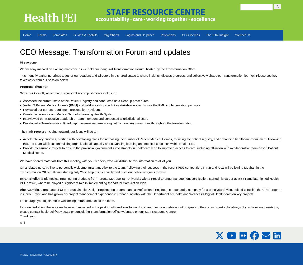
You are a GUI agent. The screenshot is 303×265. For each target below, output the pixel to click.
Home (27, 35)
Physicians (168, 35)
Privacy (24, 254)
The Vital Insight (217, 35)
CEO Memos (191, 35)
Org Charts (111, 35)
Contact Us (242, 35)
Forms (42, 35)
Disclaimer (36, 254)
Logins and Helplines (139, 35)
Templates (60, 35)
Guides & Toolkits (85, 35)
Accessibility (50, 254)
